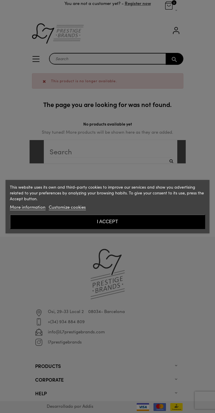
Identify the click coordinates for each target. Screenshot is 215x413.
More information (28, 207)
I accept (107, 221)
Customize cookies (67, 207)
